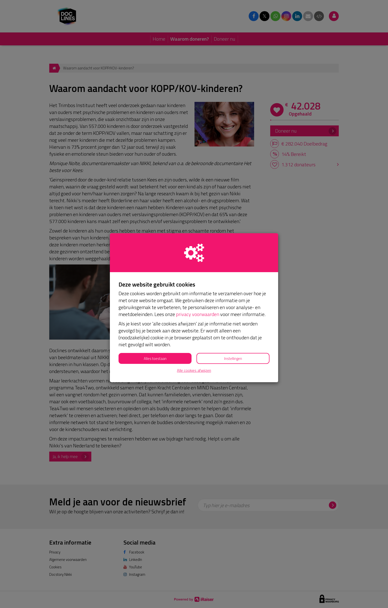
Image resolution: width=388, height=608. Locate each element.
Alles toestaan (155, 358)
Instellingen (233, 358)
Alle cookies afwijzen (194, 370)
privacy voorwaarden (197, 314)
